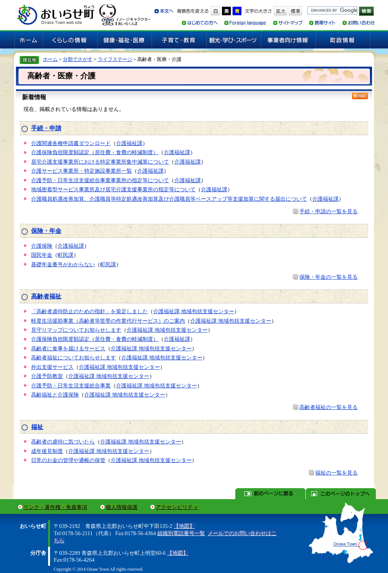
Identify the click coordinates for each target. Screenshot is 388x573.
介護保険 (41, 246)
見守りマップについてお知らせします (76, 330)
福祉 (37, 427)
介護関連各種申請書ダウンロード (71, 143)
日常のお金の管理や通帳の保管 (68, 460)
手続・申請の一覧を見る (328, 211)
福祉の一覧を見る (336, 473)
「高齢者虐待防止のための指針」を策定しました (89, 311)
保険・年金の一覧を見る (328, 277)
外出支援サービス (52, 367)
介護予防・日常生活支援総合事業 (71, 386)
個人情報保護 (122, 507)
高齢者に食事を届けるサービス (68, 348)
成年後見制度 (47, 451)
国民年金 (41, 255)
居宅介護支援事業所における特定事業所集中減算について (100, 162)
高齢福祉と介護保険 (55, 395)
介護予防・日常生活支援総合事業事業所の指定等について (100, 180)
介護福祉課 (129, 143)
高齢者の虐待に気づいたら (63, 442)
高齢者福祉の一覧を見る (328, 407)
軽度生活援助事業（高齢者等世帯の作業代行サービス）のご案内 (108, 321)
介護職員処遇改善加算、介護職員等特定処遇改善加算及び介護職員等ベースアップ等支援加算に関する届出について (169, 199)
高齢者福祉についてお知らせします (73, 357)
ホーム (50, 59)
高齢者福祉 (46, 296)
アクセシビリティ (177, 507)
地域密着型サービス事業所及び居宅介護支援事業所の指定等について (113, 189)
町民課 (66, 255)
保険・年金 (46, 231)
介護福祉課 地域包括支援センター (193, 311)
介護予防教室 (47, 376)
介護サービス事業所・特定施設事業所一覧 (81, 171)
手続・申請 (46, 128)
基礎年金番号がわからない (63, 264)
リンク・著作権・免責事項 (55, 507)
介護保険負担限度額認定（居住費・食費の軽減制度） (94, 152)
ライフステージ (115, 59)
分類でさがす (77, 59)
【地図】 (184, 526)
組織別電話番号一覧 (181, 533)
